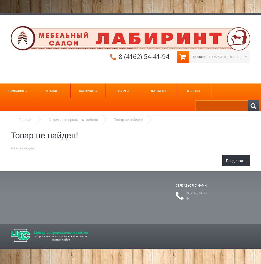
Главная (25, 120)
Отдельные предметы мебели (73, 120)
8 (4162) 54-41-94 (144, 56)
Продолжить (236, 161)
